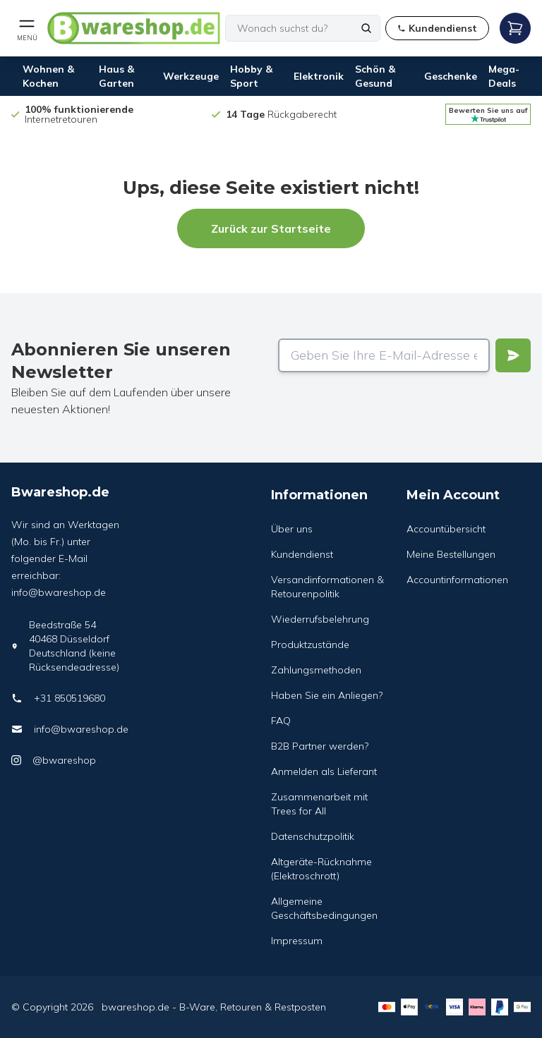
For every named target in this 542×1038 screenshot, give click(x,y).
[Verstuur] (513, 355)
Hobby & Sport (251, 76)
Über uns (292, 529)
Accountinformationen (457, 579)
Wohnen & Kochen (48, 76)
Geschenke (450, 76)
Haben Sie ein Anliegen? (327, 695)
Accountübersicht (446, 529)
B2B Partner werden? (319, 746)
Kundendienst (302, 554)
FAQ (281, 720)
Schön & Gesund (375, 76)
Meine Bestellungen (450, 554)
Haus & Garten (116, 76)
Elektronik (319, 76)
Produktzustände (310, 644)
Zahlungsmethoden (316, 670)
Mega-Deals (503, 76)
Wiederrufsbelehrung (320, 619)
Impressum (297, 940)
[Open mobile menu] (26, 28)
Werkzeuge (191, 76)
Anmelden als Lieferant (324, 771)
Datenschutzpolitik (312, 836)
